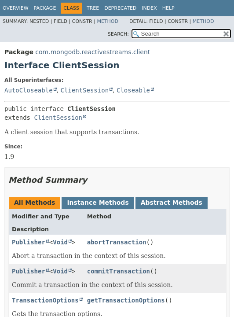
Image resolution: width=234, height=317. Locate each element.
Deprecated (120, 8)
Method (107, 21)
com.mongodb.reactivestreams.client (92, 51)
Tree (93, 8)
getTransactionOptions (126, 300)
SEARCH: (118, 34)
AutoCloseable (28, 90)
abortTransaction (116, 242)
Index (149, 8)
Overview (16, 8)
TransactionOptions (45, 300)
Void (60, 242)
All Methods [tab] (34, 202)
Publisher (28, 242)
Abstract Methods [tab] (171, 202)
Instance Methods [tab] (97, 202)
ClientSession (84, 90)
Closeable (133, 90)
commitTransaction (118, 271)
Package (45, 8)
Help (168, 8)
